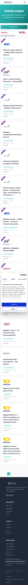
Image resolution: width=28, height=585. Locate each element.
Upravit (14, 309)
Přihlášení (8, 527)
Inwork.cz (8, 552)
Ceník (7, 530)
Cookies (8, 582)
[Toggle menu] (24, 2)
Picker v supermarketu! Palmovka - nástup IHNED (12, 80)
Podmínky (8, 576)
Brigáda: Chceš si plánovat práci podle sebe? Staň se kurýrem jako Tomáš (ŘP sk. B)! (12, 450)
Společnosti (9, 511)
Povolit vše (14, 304)
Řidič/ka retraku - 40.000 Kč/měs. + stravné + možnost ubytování (12, 221)
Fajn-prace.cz (10, 549)
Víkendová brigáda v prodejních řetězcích (11, 162)
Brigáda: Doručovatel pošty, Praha (11, 389)
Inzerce (8, 524)
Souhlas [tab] (5, 279)
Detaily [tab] (13, 279)
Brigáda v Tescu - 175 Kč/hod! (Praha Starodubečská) (11, 332)
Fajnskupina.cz (10, 555)
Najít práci (9, 505)
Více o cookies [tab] (22, 279)
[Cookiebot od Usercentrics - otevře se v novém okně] (20, 275)
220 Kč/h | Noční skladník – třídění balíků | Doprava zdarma (13, 52)
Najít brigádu (9, 508)
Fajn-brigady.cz (10, 544)
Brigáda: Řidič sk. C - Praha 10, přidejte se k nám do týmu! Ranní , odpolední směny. (11, 418)
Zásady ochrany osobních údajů (14, 579)
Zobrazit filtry (14, 27)
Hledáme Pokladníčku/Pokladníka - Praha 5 (13, 134)
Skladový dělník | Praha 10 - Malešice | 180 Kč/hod (13, 107)
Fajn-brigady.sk (10, 546)
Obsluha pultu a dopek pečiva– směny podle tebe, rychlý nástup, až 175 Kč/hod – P (12, 191)
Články (8, 514)
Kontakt (8, 533)
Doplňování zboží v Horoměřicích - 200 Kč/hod (10, 361)
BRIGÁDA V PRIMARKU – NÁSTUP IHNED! (11, 249)
